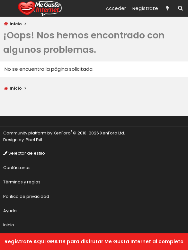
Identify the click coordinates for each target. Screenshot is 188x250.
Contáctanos (17, 168)
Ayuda (10, 211)
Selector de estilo (24, 153)
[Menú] (8, 8)
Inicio (8, 225)
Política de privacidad (26, 196)
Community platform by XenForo (64, 133)
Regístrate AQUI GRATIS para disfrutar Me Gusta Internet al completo (94, 241)
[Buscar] (180, 8)
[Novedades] (167, 8)
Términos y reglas (21, 182)
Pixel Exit (34, 140)
